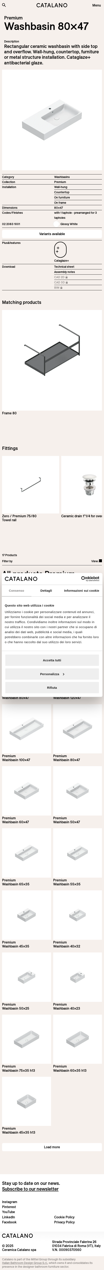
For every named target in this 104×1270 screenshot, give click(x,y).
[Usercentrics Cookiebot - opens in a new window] (81, 579)
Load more (52, 1147)
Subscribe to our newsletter (30, 1189)
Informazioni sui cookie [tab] (81, 590)
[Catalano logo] (52, 5)
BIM (63, 288)
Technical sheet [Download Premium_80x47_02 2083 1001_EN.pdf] (64, 267)
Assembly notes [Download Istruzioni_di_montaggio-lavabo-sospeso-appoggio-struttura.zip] (64, 272)
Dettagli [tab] (46, 590)
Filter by (7, 561)
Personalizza (52, 674)
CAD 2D (63, 277)
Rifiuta (52, 687)
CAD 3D (63, 282)
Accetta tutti (52, 660)
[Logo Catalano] (17, 1236)
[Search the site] (4, 5)
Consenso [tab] (16, 590)
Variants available (52, 234)
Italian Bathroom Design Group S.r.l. (25, 1263)
